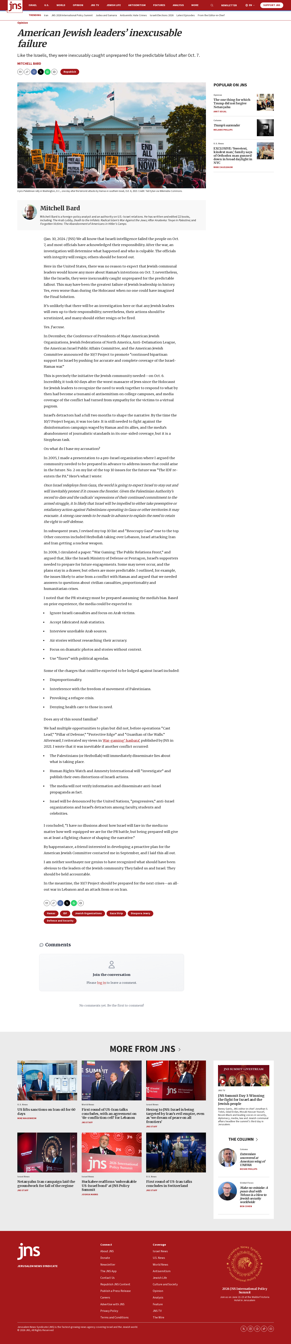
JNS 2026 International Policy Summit (72, 15)
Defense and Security (60, 921)
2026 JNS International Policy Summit (244, 1290)
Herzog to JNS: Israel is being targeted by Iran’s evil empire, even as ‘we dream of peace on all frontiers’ (175, 1116)
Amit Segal (220, 111)
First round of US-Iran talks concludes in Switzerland (169, 1183)
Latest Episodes (186, 15)
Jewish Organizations (88, 913)
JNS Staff (87, 1122)
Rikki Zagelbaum (223, 167)
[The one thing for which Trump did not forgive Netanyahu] (265, 102)
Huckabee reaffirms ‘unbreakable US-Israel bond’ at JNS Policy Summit (109, 1185)
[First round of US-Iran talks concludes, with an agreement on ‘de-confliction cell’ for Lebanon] (111, 1080)
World (61, 5)
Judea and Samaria (106, 15)
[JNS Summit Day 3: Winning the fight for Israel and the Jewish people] (243, 1075)
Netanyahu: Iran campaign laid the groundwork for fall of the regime (46, 1183)
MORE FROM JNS (146, 1049)
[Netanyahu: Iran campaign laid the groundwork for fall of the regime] (47, 1152)
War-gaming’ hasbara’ (121, 740)
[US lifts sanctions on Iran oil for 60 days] (47, 1080)
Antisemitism (137, 5)
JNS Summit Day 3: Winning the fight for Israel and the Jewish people (241, 1099)
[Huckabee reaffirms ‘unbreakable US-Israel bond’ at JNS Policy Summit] (111, 1152)
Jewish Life (114, 5)
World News (88, 1104)
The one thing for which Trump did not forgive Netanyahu (231, 103)
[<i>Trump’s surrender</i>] (265, 127)
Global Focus (246, 1183)
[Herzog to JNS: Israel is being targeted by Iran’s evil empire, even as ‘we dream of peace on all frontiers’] (176, 1080)
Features (159, 5)
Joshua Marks (90, 1194)
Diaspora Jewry (140, 913)
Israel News (152, 1104)
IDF (65, 913)
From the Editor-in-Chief (211, 15)
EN (250, 5)
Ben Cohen (246, 1206)
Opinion (78, 5)
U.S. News (218, 143)
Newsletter (229, 5)
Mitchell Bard (29, 63)
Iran (46, 15)
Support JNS (271, 5)
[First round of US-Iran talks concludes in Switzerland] (176, 1152)
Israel (33, 5)
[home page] (15, 6)
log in (101, 983)
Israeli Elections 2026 (162, 15)
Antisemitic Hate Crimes (133, 15)
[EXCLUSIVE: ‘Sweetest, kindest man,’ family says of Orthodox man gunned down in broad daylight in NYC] (265, 150)
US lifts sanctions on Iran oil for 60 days (46, 1112)
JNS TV (95, 5)
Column (217, 120)
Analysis (178, 5)
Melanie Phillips (223, 129)
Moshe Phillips (248, 1169)
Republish (70, 72)
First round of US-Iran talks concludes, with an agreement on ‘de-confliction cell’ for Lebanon (109, 1114)
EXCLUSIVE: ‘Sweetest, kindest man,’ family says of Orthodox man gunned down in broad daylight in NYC (232, 155)
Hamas (51, 913)
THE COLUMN (243, 1139)
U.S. (46, 5)
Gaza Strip (116, 913)
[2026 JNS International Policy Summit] (244, 1263)
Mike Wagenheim (26, 1118)
